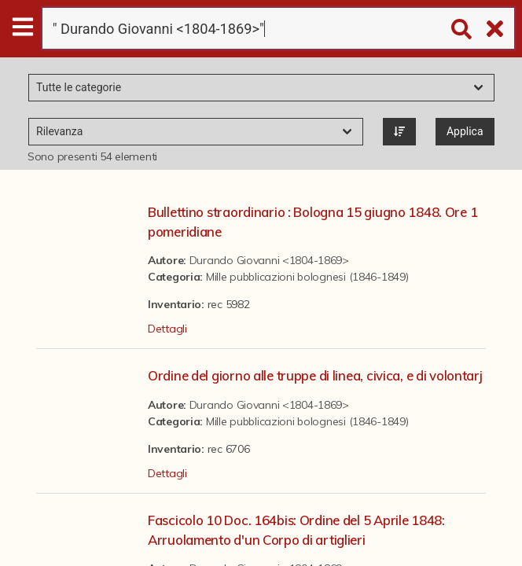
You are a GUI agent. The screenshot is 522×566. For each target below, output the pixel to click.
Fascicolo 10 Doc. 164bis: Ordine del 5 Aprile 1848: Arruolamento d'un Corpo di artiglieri (296, 530)
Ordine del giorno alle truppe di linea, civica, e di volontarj (315, 375)
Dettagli (167, 329)
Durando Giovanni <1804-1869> (269, 260)
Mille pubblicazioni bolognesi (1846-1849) (307, 277)
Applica (465, 131)
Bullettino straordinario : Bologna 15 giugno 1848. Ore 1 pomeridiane (312, 222)
